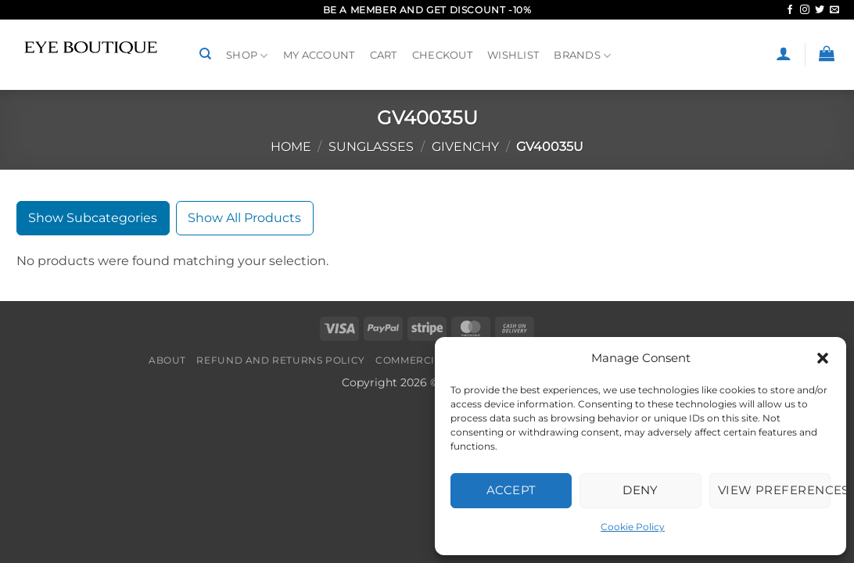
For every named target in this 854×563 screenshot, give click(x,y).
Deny (640, 489)
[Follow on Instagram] (804, 10)
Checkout (442, 55)
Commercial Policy (432, 360)
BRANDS (582, 55)
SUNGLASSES (371, 146)
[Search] (205, 54)
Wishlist (513, 55)
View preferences (774, 489)
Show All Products (244, 217)
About (167, 360)
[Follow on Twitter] (819, 10)
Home (291, 146)
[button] (823, 358)
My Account (319, 55)
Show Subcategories (92, 217)
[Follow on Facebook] (790, 10)
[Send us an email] (834, 10)
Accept (511, 489)
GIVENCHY (465, 146)
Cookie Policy (633, 527)
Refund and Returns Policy (280, 360)
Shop (246, 55)
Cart (383, 55)
